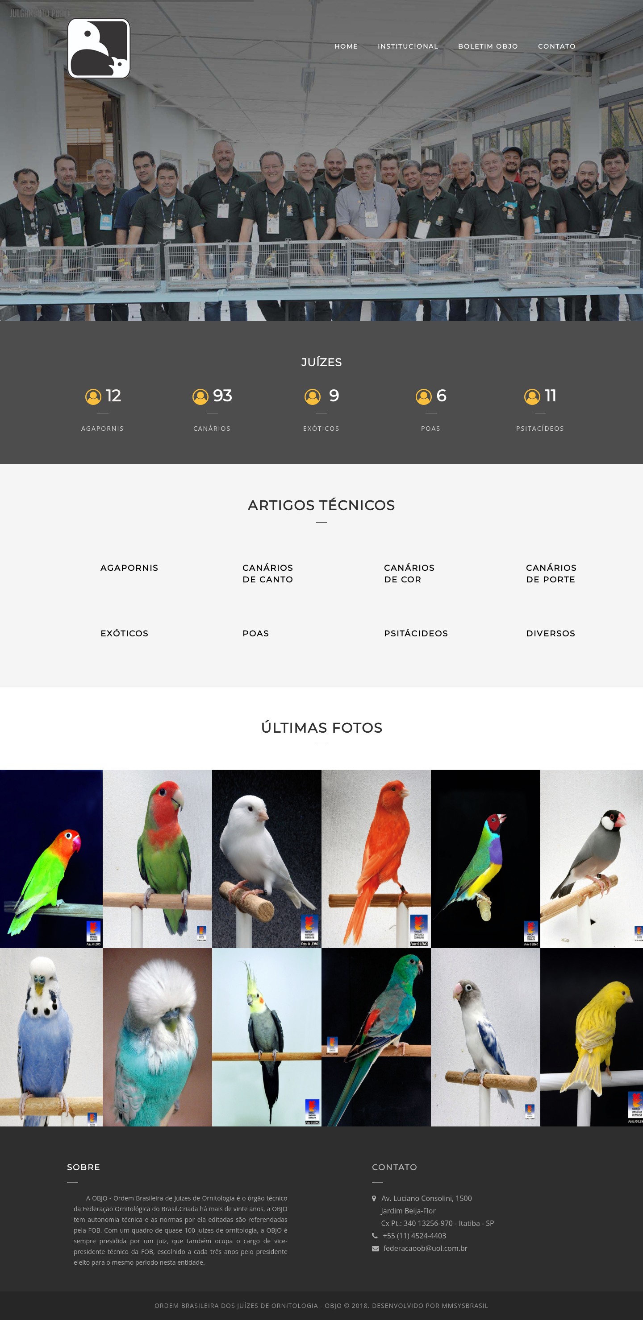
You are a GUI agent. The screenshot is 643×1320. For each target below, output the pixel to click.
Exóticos (321, 428)
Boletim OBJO (488, 46)
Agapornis (102, 428)
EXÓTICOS (124, 634)
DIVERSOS (551, 634)
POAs (431, 428)
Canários (212, 428)
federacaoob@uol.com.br (426, 1248)
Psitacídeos (540, 428)
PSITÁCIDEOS (416, 634)
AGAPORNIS (129, 568)
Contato (557, 46)
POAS (255, 634)
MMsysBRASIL (465, 1305)
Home (346, 46)
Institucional (408, 46)
